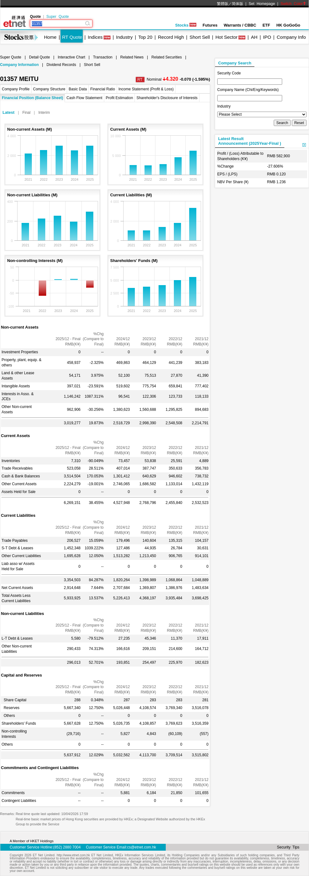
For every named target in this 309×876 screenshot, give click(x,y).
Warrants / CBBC (240, 25)
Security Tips (288, 847)
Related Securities (166, 57)
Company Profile (16, 89)
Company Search (234, 63)
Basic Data (78, 89)
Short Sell (199, 37)
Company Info (291, 37)
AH (254, 37)
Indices (95, 37)
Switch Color (293, 4)
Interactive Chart (71, 57)
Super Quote (57, 16)
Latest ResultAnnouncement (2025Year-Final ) (249, 141)
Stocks (185, 25)
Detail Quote (39, 57)
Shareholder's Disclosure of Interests (167, 98)
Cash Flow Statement (84, 98)
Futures (210, 25)
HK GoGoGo (288, 25)
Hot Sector (226, 37)
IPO (267, 37)
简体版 (237, 4)
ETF (266, 25)
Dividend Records (61, 65)
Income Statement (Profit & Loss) (146, 89)
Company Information (19, 65)
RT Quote (72, 37)
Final (26, 112)
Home (50, 37)
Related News (132, 57)
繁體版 (222, 4)
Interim (44, 112)
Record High (171, 37)
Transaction (102, 57)
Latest (8, 112)
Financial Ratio (102, 89)
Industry (124, 37)
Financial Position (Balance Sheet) (32, 98)
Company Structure (49, 89)
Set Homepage (262, 4)
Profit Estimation (119, 98)
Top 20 (145, 37)
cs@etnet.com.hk (141, 847)
